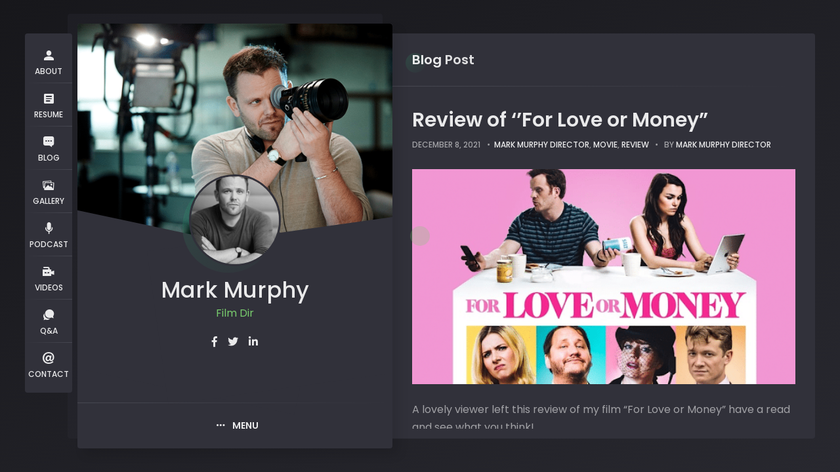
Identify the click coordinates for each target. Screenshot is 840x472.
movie (605, 144)
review (635, 144)
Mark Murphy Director (541, 144)
